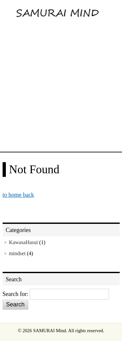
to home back (18, 195)
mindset (17, 253)
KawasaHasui (23, 242)
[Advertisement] (61, 87)
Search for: (15, 294)
